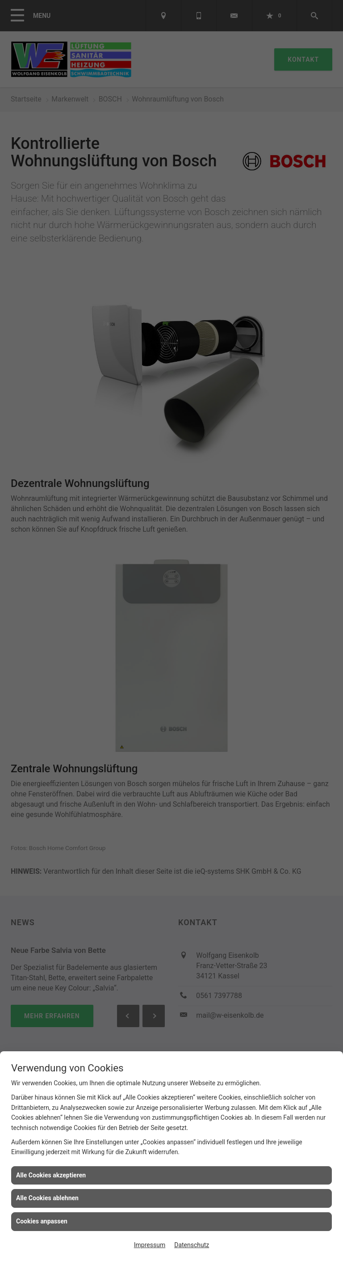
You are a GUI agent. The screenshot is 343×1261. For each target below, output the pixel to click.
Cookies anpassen (41, 1221)
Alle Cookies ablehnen (47, 1198)
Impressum (149, 1244)
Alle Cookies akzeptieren (51, 1175)
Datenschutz (191, 1244)
